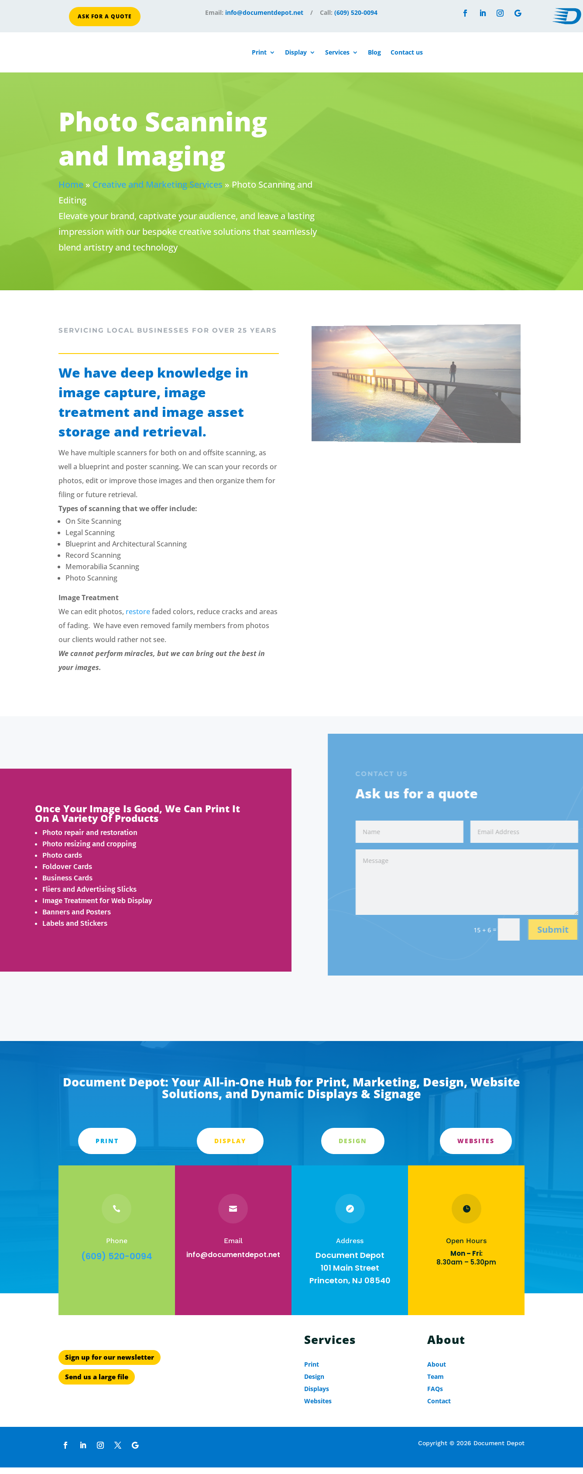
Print (259, 52)
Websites (475, 1144)
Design (353, 1144)
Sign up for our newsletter (109, 1386)
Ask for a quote (105, 16)
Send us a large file (96, 1406)
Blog (374, 52)
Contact (439, 1404)
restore (138, 615)
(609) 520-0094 (355, 12)
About (436, 1368)
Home (70, 188)
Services (337, 52)
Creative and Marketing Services (158, 188)
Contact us (407, 52)
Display (296, 52)
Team (435, 1380)
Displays (316, 1392)
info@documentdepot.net (264, 12)
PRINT (107, 1144)
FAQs (435, 1392)
